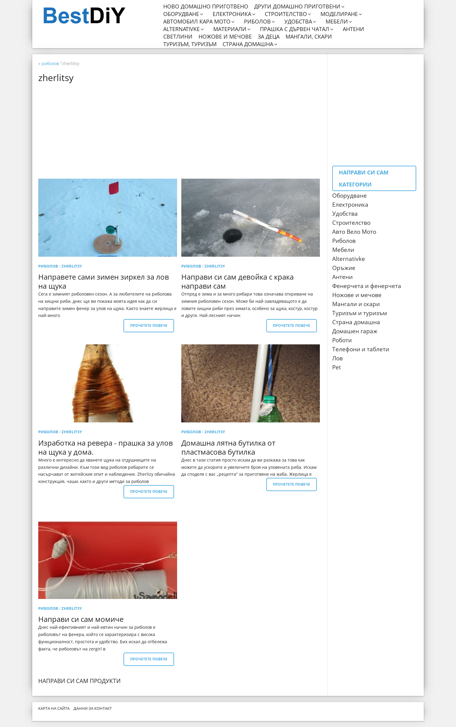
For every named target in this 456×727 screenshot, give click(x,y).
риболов (48, 266)
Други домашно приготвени (297, 6)
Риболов (257, 21)
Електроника (232, 14)
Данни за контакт (92, 708)
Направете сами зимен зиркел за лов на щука (103, 281)
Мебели (337, 21)
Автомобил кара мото (196, 21)
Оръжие (343, 268)
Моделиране (339, 14)
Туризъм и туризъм (359, 313)
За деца (269, 36)
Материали (229, 29)
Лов (337, 358)
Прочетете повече (148, 325)
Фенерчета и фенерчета (366, 286)
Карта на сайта (54, 708)
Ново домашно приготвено (205, 6)
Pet (336, 367)
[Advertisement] (181, 130)
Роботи (342, 340)
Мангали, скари (309, 36)
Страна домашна (248, 44)
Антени (353, 29)
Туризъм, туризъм (190, 44)
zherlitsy (71, 266)
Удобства (298, 21)
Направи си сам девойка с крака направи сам (237, 281)
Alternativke (181, 29)
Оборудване (181, 14)
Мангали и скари (356, 304)
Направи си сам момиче (80, 619)
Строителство (286, 14)
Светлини (177, 36)
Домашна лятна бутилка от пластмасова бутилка (228, 447)
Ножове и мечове (225, 36)
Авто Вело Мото (354, 232)
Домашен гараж (354, 331)
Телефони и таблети (360, 349)
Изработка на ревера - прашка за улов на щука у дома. (105, 447)
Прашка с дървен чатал (294, 29)
